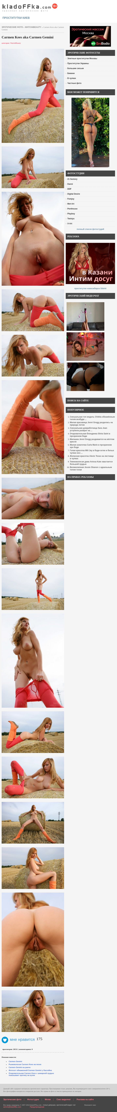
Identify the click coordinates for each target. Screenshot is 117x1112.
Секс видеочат (64, 1099)
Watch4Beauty (33, 27)
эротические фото (12, 27)
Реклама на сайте (85, 1099)
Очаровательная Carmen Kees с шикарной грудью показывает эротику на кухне (31, 1074)
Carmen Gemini (15, 1061)
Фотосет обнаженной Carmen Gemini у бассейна (30, 1070)
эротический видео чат (66, 1105)
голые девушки (49, 1105)
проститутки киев (16, 17)
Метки (48, 1099)
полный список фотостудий (90, 229)
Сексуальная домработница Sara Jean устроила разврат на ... (88, 429)
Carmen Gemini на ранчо (20, 1067)
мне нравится (18, 1039)
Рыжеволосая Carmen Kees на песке (25, 1064)
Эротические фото (12, 1099)
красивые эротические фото (30, 6)
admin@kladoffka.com (12, 1107)
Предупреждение (37, 1107)
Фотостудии (33, 1099)
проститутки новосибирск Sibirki (90, 288)
